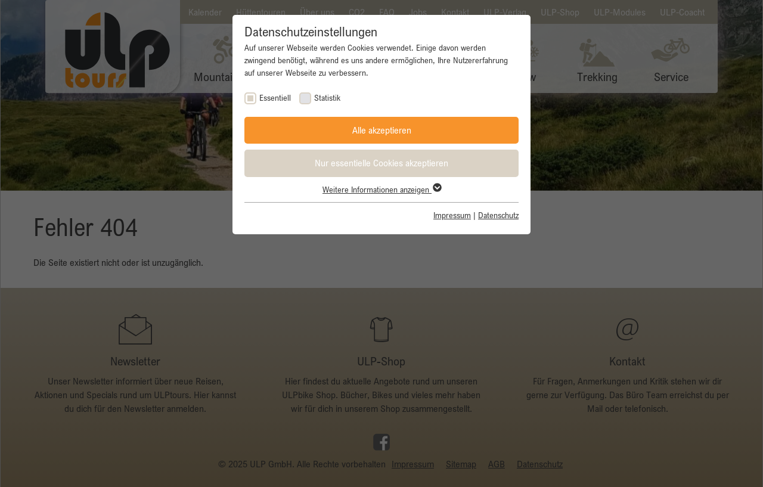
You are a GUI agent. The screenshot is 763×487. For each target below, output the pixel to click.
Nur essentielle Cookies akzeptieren (381, 163)
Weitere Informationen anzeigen (381, 189)
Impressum (452, 215)
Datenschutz (498, 215)
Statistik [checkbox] (327, 97)
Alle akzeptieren (381, 130)
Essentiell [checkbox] (275, 97)
